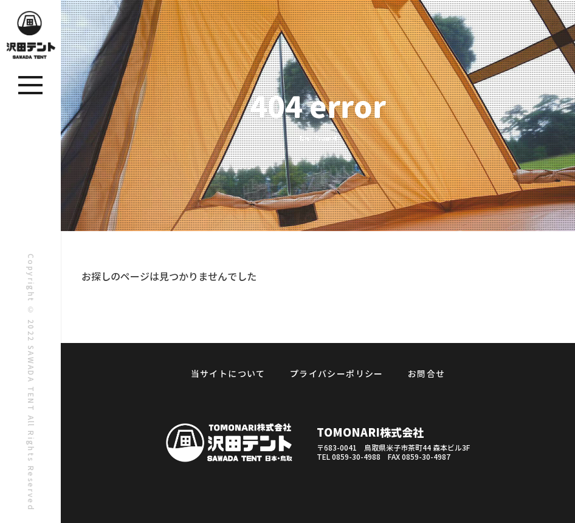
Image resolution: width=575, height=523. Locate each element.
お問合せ (427, 374)
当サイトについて (228, 374)
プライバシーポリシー (337, 374)
